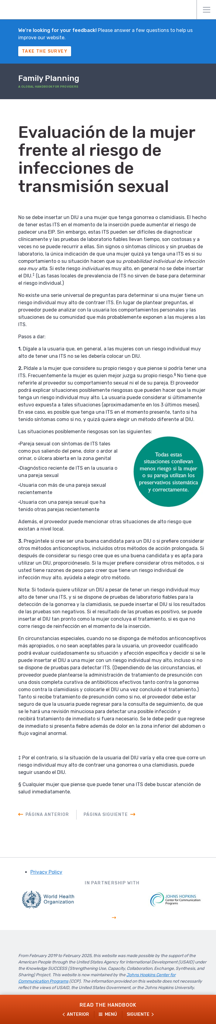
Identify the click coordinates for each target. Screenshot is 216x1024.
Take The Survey (44, 51)
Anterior (78, 1014)
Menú (206, 9)
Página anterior (47, 814)
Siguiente (138, 1014)
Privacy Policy (46, 872)
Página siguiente (106, 814)
